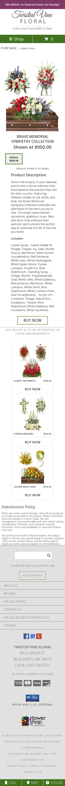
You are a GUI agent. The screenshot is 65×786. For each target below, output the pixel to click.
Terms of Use (33, 771)
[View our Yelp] (39, 638)
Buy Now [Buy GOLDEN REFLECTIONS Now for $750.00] (32, 495)
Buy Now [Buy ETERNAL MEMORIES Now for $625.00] (32, 442)
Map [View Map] (32, 782)
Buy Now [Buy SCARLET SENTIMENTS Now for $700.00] (32, 389)
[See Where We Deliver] (32, 575)
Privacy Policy (17, 765)
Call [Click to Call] (11, 782)
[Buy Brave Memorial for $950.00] (32, 320)
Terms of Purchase (43, 765)
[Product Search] (33, 555)
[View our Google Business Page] (32, 638)
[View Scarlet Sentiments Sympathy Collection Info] (32, 360)
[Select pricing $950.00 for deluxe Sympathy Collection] (14, 159)
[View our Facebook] (26, 638)
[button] (32, 698)
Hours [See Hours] (54, 782)
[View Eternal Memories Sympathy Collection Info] (32, 413)
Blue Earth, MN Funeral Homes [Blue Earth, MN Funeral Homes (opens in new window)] (23, 735)
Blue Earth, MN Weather (25, 753)
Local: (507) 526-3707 (32, 665)
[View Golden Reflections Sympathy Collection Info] (32, 466)
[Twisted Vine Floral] (32, 29)
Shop (16, 39)
